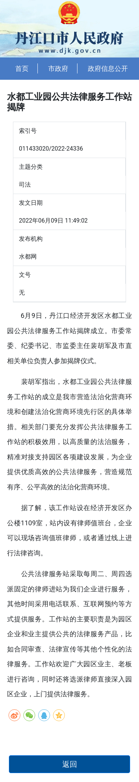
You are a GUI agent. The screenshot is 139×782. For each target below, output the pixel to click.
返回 (69, 764)
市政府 (58, 68)
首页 (22, 68)
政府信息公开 (108, 68)
